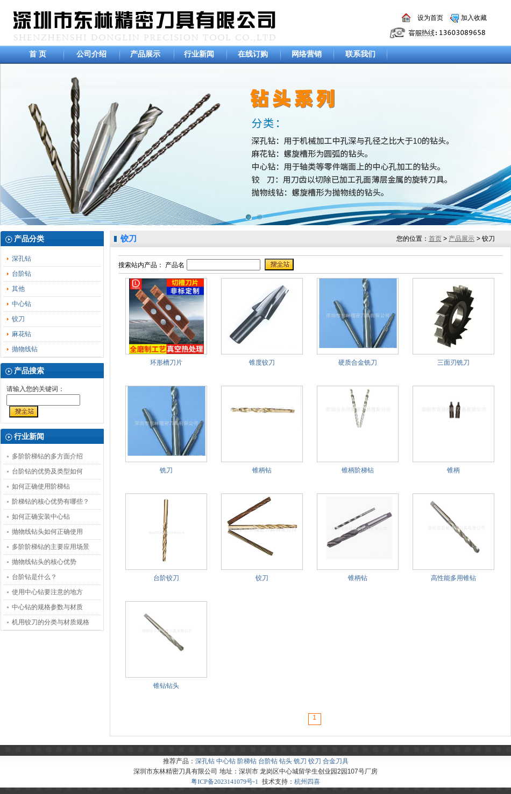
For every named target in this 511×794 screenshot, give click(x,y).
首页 (435, 238)
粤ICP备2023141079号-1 (224, 781)
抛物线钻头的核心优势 (44, 562)
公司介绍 (91, 54)
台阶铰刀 (166, 578)
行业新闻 (199, 54)
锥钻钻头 (166, 685)
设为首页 (430, 18)
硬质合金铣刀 (357, 362)
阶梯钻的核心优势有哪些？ (50, 501)
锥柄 (453, 470)
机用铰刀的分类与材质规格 (50, 622)
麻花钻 (21, 334)
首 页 (37, 54)
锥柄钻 (262, 470)
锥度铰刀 (262, 362)
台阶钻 (21, 273)
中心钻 (21, 304)
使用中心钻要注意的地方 (47, 592)
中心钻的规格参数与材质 (47, 607)
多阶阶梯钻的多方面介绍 (47, 456)
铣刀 (166, 470)
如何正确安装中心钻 (41, 516)
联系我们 (360, 54)
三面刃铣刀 (453, 362)
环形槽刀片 (166, 362)
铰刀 (18, 319)
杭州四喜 (307, 781)
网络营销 (307, 54)
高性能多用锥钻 (453, 578)
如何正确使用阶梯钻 (41, 486)
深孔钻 (21, 258)
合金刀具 (336, 761)
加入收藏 (474, 18)
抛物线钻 (25, 349)
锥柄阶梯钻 (358, 470)
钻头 (285, 761)
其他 (18, 288)
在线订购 (253, 54)
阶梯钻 (247, 761)
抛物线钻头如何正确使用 (47, 531)
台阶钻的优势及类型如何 (47, 471)
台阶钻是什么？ (34, 577)
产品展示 (145, 54)
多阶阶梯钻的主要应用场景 (50, 547)
